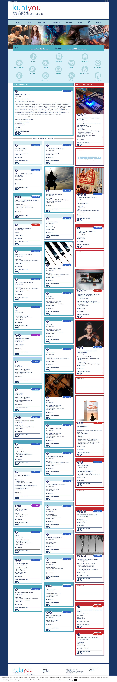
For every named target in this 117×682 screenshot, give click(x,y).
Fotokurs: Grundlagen (22, 476)
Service (69, 22)
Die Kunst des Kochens (53, 616)
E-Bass (17, 536)
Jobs (80, 22)
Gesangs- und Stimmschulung (87, 515)
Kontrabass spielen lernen (24, 593)
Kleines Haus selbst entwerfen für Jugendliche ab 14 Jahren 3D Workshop (88, 296)
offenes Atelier (51, 563)
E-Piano (17, 365)
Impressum (46, 670)
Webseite (19, 129)
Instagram (91, 670)
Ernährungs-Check (21, 509)
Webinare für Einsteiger (23, 228)
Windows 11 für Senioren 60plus (87, 638)
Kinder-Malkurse (51, 510)
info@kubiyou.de (12, 1)
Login (98, 22)
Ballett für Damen (83, 466)
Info (18, 22)
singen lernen (50, 353)
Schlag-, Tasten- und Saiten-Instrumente (24, 174)
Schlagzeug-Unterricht (54, 538)
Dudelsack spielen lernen (54, 194)
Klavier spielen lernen (53, 269)
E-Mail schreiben (84, 575)
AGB (44, 673)
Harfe (17, 448)
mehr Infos (19, 155)
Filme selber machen (21, 564)
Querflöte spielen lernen (23, 255)
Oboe (16, 311)
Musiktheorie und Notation (55, 149)
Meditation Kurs (82, 427)
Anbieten (42, 22)
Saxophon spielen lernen (54, 457)
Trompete (49, 297)
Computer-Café (51, 590)
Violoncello (19, 393)
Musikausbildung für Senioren (56, 485)
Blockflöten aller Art (53, 429)
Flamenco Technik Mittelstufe (87, 198)
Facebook (91, 669)
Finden (29, 22)
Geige (48, 401)
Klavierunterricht (21, 149)
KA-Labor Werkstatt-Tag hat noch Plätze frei (88, 119)
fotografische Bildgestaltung (87, 559)
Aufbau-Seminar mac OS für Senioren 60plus (89, 611)
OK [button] (75, 680)
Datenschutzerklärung (66, 680)
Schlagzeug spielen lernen (24, 283)
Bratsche (49, 325)
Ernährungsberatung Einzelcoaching (22, 339)
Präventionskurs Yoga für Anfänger (27, 201)
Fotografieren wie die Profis (24, 421)
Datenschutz (46, 672)
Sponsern (56, 22)
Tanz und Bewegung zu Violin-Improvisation (87, 352)
